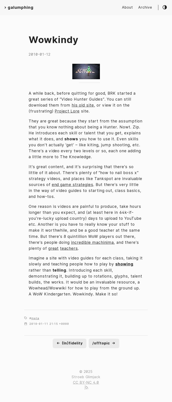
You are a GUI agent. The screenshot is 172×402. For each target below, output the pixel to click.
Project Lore (67, 111)
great (53, 248)
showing (124, 264)
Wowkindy (54, 39)
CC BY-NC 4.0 (86, 382)
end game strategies (72, 184)
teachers (69, 248)
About (127, 7)
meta (35, 318)
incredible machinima (92, 242)
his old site (83, 105)
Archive (145, 7)
